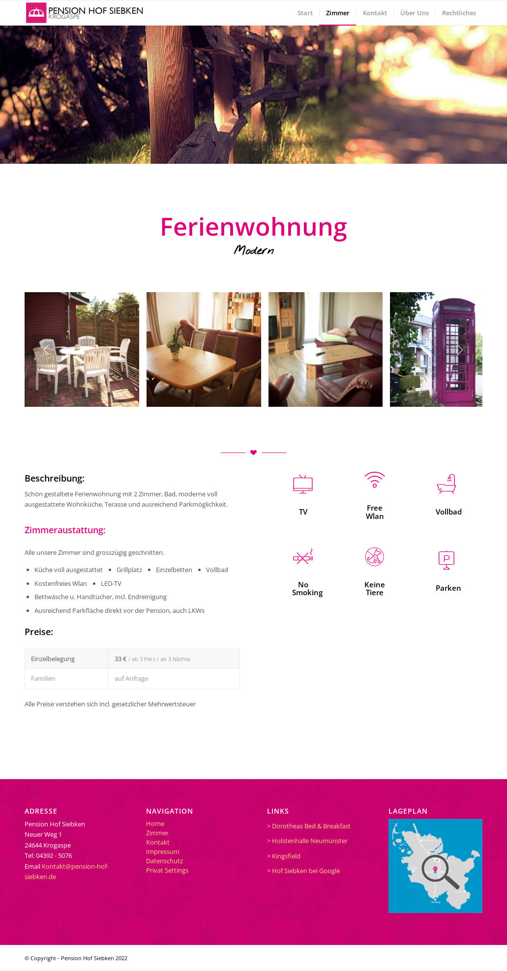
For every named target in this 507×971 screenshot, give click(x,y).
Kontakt (158, 842)
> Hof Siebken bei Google (303, 870)
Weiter (460, 349)
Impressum (162, 851)
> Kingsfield (283, 855)
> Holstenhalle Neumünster (307, 840)
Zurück (46, 349)
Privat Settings (167, 870)
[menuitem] (305, 12)
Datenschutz (164, 860)
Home (155, 823)
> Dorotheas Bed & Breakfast (309, 825)
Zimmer (157, 832)
